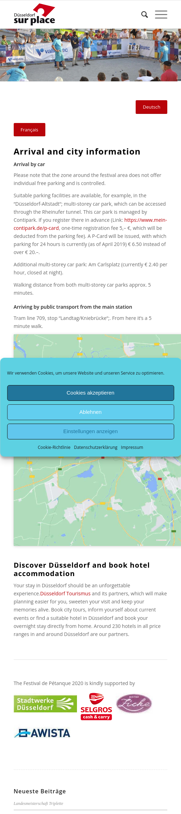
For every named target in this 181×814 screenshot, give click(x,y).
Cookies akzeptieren (91, 393)
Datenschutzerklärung (95, 447)
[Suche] (141, 14)
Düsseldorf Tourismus (65, 593)
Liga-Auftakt (24, 796)
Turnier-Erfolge (27, 770)
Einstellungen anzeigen (90, 431)
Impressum (132, 447)
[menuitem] (141, 14)
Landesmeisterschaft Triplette (38, 758)
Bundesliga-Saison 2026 (34, 808)
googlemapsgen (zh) (163, 540)
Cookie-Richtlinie (54, 447)
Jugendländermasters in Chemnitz (42, 783)
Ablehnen (90, 412)
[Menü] (157, 14)
